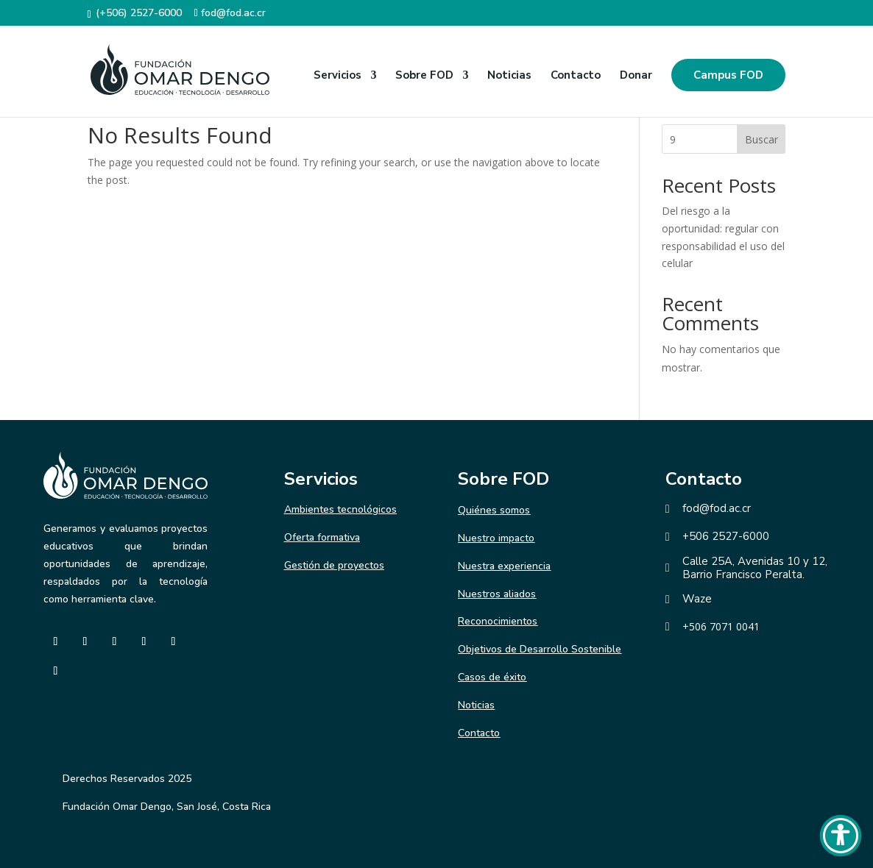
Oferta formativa (322, 537)
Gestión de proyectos (334, 565)
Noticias (509, 76)
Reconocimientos (497, 621)
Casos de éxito (492, 677)
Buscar (761, 139)
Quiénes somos (494, 510)
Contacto (576, 76)
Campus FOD (728, 75)
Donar (636, 76)
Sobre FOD (424, 76)
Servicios (337, 76)
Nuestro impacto (496, 538)
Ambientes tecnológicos (340, 509)
